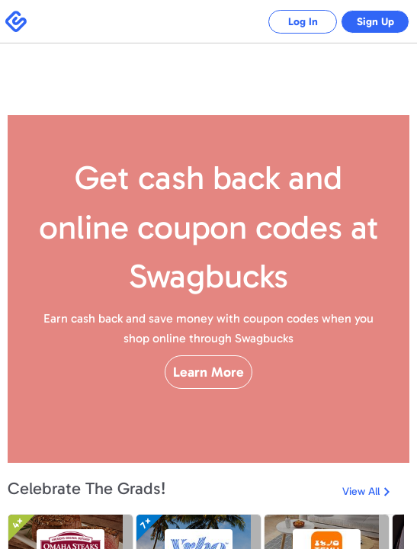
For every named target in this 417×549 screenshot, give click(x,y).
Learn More (208, 398)
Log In (291, 21)
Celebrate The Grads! (86, 488)
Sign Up (371, 21)
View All (361, 491)
